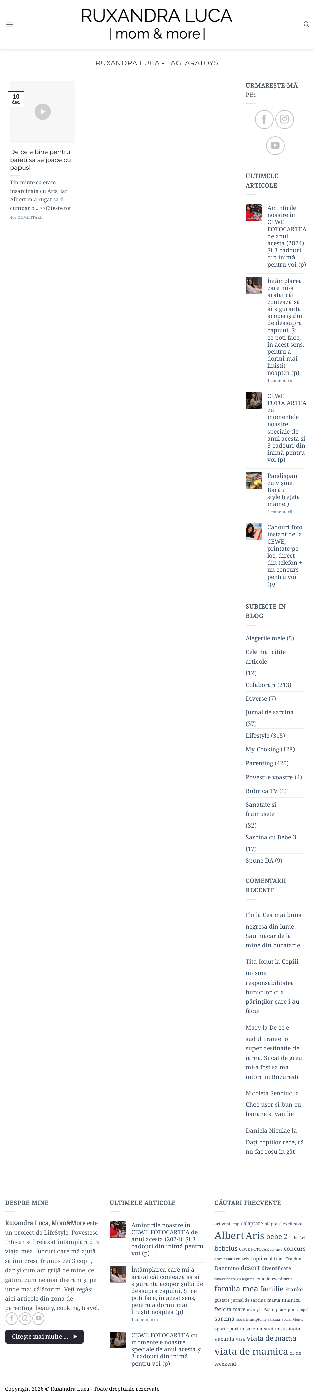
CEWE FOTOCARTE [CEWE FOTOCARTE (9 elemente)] (256, 1249)
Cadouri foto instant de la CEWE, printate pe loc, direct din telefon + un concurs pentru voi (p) (284, 556)
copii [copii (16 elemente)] (256, 1258)
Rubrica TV (262, 791)
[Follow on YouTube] (275, 146)
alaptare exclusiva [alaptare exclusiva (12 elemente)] (283, 1223)
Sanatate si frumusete (261, 809)
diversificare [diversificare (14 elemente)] (276, 1268)
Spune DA (259, 860)
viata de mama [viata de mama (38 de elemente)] (272, 1338)
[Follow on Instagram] (284, 119)
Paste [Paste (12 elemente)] (268, 1309)
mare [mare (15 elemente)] (239, 1309)
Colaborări (261, 685)
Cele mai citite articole (266, 656)
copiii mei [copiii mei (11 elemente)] (274, 1259)
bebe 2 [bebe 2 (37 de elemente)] (277, 1236)
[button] (9, 24)
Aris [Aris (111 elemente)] (255, 1235)
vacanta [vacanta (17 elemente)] (224, 1338)
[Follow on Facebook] (264, 119)
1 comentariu (285, 381)
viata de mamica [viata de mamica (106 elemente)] (251, 1351)
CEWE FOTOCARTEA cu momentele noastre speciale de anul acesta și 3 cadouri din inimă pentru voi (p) (286, 427)
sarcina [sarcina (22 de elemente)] (224, 1318)
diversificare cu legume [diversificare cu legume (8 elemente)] (234, 1279)
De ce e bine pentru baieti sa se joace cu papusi (40, 159)
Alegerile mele (265, 638)
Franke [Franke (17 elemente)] (294, 1289)
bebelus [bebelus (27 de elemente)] (225, 1248)
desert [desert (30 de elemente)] (250, 1267)
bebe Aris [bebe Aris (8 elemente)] (297, 1237)
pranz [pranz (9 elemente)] (281, 1309)
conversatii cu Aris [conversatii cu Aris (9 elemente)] (231, 1258)
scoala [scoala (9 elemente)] (242, 1319)
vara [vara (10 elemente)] (240, 1339)
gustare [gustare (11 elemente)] (222, 1300)
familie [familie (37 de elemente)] (271, 1288)
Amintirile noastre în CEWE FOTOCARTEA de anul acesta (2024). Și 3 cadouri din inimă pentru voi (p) (286, 236)
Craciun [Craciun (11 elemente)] (293, 1259)
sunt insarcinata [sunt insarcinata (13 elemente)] (282, 1328)
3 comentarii (285, 512)
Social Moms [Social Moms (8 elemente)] (292, 1319)
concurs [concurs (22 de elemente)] (295, 1248)
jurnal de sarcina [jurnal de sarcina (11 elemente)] (248, 1300)
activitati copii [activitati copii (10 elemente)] (228, 1224)
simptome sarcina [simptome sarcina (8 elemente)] (264, 1319)
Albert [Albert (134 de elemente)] (229, 1235)
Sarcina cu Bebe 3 (271, 837)
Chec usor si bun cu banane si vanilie (273, 1109)
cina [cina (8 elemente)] (278, 1249)
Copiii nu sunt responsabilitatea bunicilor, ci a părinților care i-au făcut (272, 986)
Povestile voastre (269, 777)
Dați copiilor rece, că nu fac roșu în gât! (275, 1146)
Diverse (256, 698)
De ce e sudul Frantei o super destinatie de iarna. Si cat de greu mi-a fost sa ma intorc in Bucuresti (274, 1052)
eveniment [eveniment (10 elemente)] (282, 1279)
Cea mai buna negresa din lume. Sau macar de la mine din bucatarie (274, 930)
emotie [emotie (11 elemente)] (263, 1279)
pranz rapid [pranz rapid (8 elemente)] (298, 1309)
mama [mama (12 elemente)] (273, 1300)
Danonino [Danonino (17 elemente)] (226, 1268)
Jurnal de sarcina (270, 712)
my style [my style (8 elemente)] (254, 1309)
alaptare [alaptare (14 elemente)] (253, 1223)
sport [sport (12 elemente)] (220, 1329)
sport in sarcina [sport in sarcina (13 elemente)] (244, 1328)
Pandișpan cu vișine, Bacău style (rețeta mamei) (283, 490)
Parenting (259, 763)
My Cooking (262, 749)
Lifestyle (257, 736)
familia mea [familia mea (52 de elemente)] (236, 1288)
